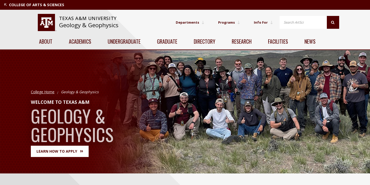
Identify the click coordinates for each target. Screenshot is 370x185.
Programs (227, 22)
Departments (187, 22)
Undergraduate (124, 41)
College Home (42, 91)
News (310, 41)
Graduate (167, 41)
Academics (80, 41)
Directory (204, 41)
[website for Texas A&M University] (47, 22)
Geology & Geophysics (88, 25)
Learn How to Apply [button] (59, 151)
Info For (263, 22)
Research (242, 41)
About (45, 41)
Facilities (278, 41)
